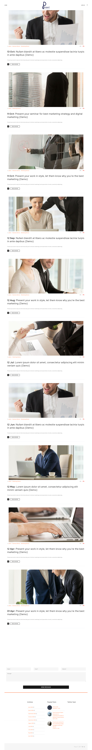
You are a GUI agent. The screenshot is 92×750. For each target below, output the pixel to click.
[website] (73, 669)
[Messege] (46, 676)
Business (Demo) (16, 46)
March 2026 (30, 710)
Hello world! (55, 706)
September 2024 (32, 713)
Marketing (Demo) (25, 46)
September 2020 (32, 720)
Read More (15, 64)
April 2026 (30, 707)
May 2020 (30, 732)
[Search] (87, 5)
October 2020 (31, 716)
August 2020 (31, 723)
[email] (46, 669)
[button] (8, 64)
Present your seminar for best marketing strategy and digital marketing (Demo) (58, 724)
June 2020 (30, 729)
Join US (83, 5)
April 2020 (30, 736)
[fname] (18, 669)
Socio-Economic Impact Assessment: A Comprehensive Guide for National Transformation (58, 715)
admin (10, 46)
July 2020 (30, 726)
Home (5, 5)
